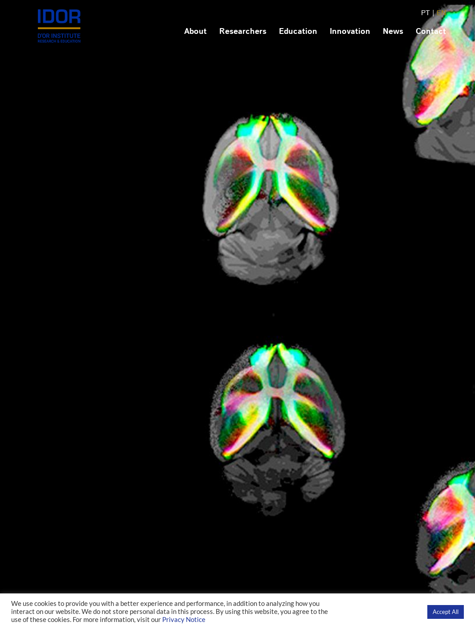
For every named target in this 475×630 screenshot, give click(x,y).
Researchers (242, 31)
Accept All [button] (446, 611)
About (195, 31)
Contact (431, 31)
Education (298, 31)
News (393, 31)
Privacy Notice (183, 619)
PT (425, 13)
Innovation (350, 31)
